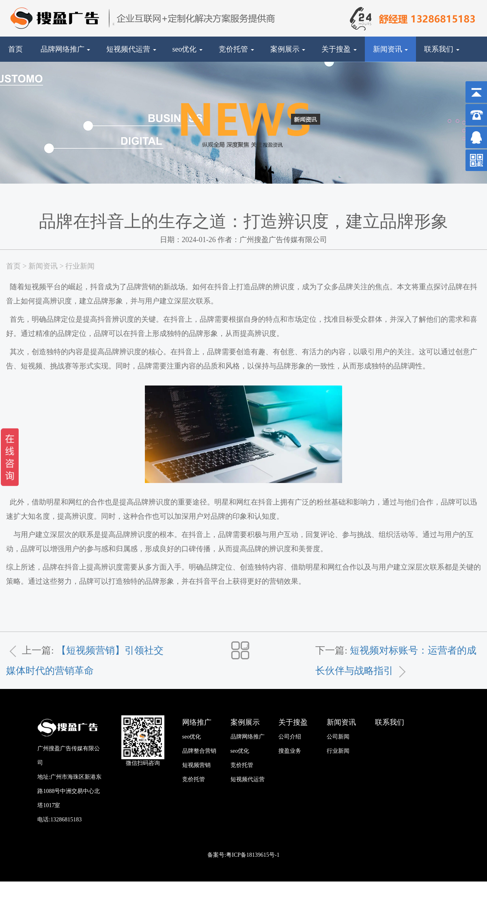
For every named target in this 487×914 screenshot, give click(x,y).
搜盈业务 (289, 751)
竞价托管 (236, 49)
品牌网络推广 (66, 49)
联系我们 (441, 49)
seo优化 (187, 49)
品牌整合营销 (199, 751)
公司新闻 (338, 737)
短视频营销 (196, 765)
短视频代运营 (131, 49)
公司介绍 (289, 737)
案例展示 (288, 49)
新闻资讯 (390, 49)
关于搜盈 (339, 49)
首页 (15, 49)
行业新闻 (80, 266)
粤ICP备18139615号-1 (252, 855)
